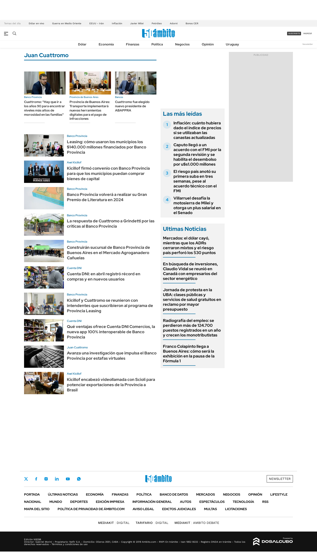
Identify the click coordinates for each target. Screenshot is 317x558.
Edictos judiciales (179, 509)
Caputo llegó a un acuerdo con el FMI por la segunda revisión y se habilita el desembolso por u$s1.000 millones (197, 154)
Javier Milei (137, 23)
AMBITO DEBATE (196, 523)
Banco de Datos (174, 494)
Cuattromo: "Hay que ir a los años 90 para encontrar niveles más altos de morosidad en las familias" (44, 108)
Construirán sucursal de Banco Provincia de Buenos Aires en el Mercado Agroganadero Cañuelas (108, 253)
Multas (210, 509)
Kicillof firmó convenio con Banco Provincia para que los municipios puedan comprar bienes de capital (108, 173)
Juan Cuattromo (77, 347)
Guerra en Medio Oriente (66, 23)
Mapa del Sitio (37, 509)
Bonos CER (192, 23)
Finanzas (132, 44)
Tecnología (243, 502)
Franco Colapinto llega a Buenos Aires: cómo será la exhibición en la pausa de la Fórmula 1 (189, 354)
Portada (32, 494)
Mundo (55, 502)
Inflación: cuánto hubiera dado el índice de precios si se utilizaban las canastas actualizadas (197, 130)
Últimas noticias (63, 494)
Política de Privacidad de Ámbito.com (91, 509)
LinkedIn (57, 479)
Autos (185, 502)
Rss (265, 502)
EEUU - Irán (96, 23)
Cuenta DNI (74, 268)
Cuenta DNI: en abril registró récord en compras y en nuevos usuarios (103, 276)
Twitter (26, 478)
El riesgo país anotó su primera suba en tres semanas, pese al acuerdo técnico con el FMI (195, 181)
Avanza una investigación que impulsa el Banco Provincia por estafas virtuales (111, 355)
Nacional (32, 502)
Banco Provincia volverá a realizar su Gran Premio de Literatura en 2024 (107, 197)
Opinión (208, 44)
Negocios (182, 44)
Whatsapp (79, 479)
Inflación (117, 23)
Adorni (174, 23)
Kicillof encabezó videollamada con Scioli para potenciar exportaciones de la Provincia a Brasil (111, 385)
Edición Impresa (110, 502)
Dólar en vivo (36, 23)
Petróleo (157, 23)
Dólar (82, 44)
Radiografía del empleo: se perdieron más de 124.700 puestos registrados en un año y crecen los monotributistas (192, 328)
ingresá (307, 33)
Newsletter (307, 44)
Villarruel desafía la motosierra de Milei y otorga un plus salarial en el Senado (197, 205)
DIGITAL (114, 523)
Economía (106, 44)
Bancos (119, 97)
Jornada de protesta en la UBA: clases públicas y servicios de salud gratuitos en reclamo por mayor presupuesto (192, 299)
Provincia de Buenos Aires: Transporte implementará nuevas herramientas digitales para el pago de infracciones (90, 110)
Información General (152, 502)
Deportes (79, 502)
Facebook (36, 479)
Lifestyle (278, 494)
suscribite (294, 33)
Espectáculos (212, 502)
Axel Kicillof (74, 162)
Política (157, 44)
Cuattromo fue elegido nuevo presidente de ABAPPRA (132, 106)
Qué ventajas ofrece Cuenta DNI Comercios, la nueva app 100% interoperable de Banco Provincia (111, 332)
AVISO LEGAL (143, 509)
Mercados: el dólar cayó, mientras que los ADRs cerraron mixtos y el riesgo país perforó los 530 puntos (189, 245)
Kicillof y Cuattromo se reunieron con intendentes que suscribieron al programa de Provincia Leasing (110, 305)
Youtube (68, 478)
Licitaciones (236, 509)
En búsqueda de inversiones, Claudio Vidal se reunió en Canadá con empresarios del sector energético (190, 271)
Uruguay (232, 44)
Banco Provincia (33, 97)
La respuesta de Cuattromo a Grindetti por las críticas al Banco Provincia (110, 223)
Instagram (46, 479)
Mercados (205, 494)
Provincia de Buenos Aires (84, 97)
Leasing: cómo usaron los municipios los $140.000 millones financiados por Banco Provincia (106, 147)
